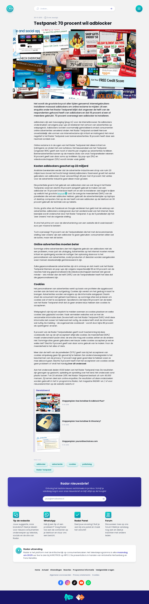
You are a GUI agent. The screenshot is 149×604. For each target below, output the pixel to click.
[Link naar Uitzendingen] (56, 570)
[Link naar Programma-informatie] (83, 570)
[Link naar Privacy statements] (81, 575)
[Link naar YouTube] (81, 582)
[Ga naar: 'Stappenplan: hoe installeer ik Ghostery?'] (75, 423)
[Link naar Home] (37, 570)
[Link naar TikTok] (74, 582)
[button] (111, 8)
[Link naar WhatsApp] (88, 582)
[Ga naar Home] (9, 8)
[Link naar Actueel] (45, 570)
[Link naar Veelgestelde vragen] (105, 570)
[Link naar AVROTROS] (68, 597)
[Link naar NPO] (80, 597)
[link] (41, 464)
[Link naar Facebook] (60, 582)
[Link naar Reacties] (67, 570)
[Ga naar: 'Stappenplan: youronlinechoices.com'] (75, 443)
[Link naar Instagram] (67, 582)
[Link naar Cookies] (95, 575)
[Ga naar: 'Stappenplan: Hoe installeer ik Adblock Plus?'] (75, 403)
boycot (61, 193)
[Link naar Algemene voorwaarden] (60, 575)
